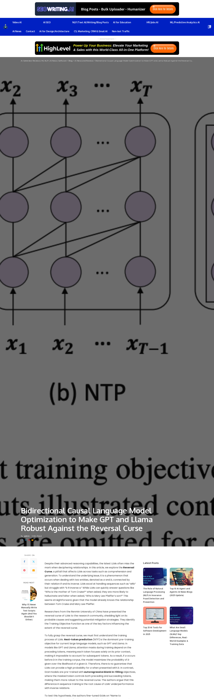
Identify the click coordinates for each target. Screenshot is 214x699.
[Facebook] (22, 540)
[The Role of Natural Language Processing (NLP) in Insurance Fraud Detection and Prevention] (155, 576)
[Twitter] (25, 540)
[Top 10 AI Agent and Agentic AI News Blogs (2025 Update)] (181, 576)
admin (27, 536)
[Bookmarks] (209, 27)
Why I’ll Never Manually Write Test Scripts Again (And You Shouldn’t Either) (29, 612)
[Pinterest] (29, 540)
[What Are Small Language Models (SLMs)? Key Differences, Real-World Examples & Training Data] (181, 615)
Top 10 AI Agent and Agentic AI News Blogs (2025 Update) (181, 592)
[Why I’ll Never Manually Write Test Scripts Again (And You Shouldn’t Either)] (29, 594)
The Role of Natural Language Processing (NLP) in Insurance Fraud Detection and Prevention (154, 595)
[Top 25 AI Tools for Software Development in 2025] (155, 615)
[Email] (32, 540)
